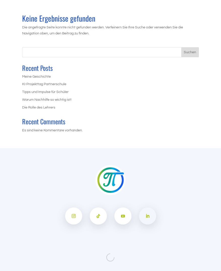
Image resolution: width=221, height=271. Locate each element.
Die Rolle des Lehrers (38, 107)
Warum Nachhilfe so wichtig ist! (46, 99)
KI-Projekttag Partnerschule (44, 84)
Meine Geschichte (36, 76)
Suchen (190, 52)
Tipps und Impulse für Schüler (45, 92)
